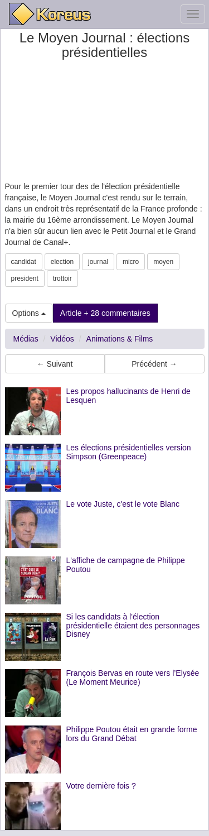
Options (29, 313)
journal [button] (98, 262)
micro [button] (131, 262)
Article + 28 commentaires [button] (105, 313)
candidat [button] (23, 262)
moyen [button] (163, 262)
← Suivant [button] (55, 363)
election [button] (62, 262)
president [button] (24, 278)
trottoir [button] (62, 278)
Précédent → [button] (154, 363)
